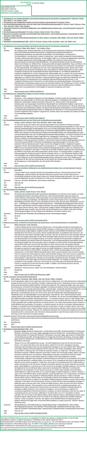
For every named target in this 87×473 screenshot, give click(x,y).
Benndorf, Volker (13, 26)
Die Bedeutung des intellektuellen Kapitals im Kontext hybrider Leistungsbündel (30, 22)
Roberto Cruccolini (7, 11)
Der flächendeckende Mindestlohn (15, 32)
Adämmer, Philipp (77, 18)
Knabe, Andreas (34, 32)
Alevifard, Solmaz (64, 22)
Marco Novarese (6, 424)
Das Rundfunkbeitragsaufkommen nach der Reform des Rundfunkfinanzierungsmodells (32, 24)
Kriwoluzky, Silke (55, 38)
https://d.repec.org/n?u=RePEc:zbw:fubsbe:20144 (31, 220)
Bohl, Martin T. (8, 20)
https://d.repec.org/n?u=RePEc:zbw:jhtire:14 (29, 91)
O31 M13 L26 (15, 322)
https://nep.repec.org (44, 422)
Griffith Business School (35, 425)
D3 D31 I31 (18, 270)
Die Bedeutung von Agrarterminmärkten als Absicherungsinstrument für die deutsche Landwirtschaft (36, 18)
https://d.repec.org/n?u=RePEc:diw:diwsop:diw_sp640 (32, 274)
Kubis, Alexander (53, 41)
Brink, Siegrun (44, 38)
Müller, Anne (72, 41)
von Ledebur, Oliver (20, 20)
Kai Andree (7, 30)
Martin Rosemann (20, 225)
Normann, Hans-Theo (33, 122)
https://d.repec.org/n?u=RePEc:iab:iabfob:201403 (31, 413)
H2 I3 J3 (17, 216)
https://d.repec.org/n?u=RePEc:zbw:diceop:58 (30, 166)
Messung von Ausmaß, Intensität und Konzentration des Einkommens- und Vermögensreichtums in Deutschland (40, 34)
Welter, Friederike (56, 279)
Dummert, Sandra (41, 41)
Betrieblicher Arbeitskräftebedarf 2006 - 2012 (18, 41)
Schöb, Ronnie (45, 32)
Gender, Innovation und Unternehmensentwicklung (20, 38)
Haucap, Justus (69, 24)
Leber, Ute (63, 41)
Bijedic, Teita (66, 38)
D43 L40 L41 (19, 183)
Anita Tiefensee (17, 36)
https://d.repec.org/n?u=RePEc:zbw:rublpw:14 (30, 118)
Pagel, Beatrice (25, 26)
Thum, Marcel (55, 32)
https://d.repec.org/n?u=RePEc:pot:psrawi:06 (29, 187)
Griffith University (51, 425)
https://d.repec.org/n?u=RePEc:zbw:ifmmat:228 (26, 327)
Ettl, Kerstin (74, 38)
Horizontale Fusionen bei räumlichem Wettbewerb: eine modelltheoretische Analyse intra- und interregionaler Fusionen (43, 28)
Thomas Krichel (23, 429)
